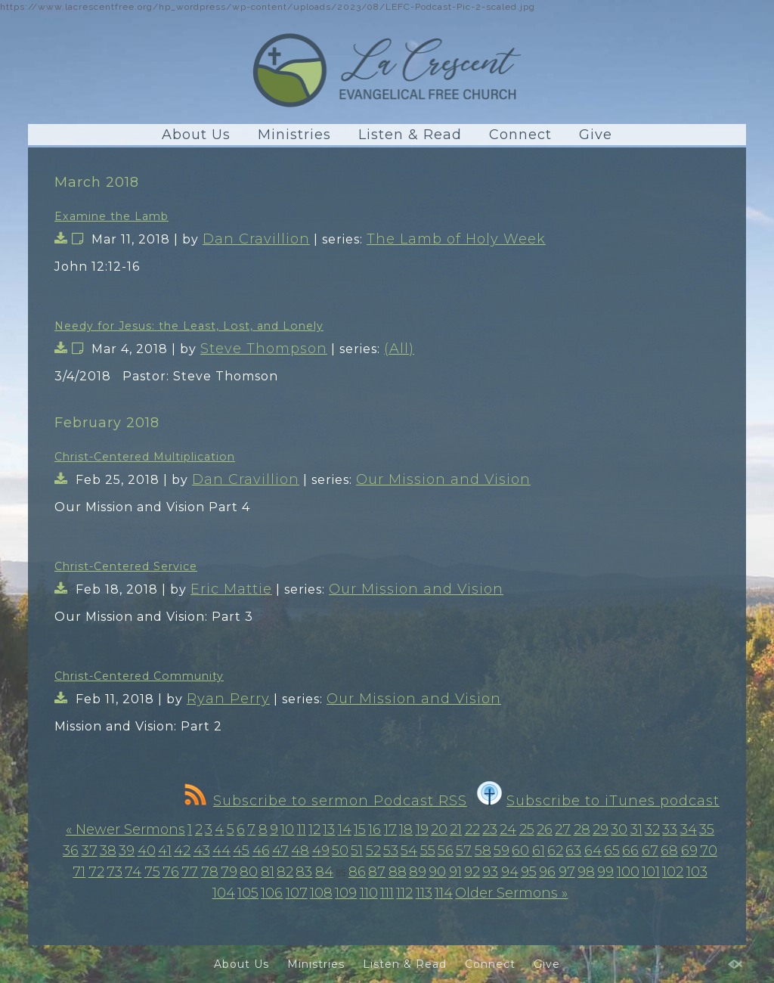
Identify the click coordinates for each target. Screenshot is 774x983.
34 (688, 829)
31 (636, 829)
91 (455, 872)
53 (390, 850)
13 (329, 829)
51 (357, 850)
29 (600, 829)
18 (406, 829)
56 (446, 850)
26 (545, 829)
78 (209, 872)
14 (344, 829)
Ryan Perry (228, 698)
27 (563, 829)
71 (79, 872)
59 (501, 850)
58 (483, 850)
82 (285, 872)
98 (586, 872)
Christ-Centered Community (139, 676)
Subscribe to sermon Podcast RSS (325, 800)
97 (567, 872)
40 (147, 850)
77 (189, 872)
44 (221, 850)
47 (280, 850)
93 (490, 872)
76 (171, 872)
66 (630, 850)
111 (387, 893)
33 (669, 829)
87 (376, 872)
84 (324, 872)
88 (398, 872)
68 (669, 850)
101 (651, 872)
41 (165, 850)
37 (90, 850)
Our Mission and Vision (443, 479)
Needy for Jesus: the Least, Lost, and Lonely (189, 326)
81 (267, 872)
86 (357, 872)
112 (404, 893)
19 (422, 829)
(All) (399, 348)
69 (689, 850)
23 (489, 829)
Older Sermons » (511, 893)
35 (706, 829)
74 (133, 872)
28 (582, 829)
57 (464, 850)
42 (182, 850)
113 (424, 893)
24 (508, 829)
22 (472, 829)
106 (272, 893)
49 (321, 850)
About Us (196, 134)
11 (301, 829)
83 (304, 872)
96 (547, 872)
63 (573, 850)
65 (612, 850)
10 (287, 829)
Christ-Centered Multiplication (144, 457)
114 (444, 893)
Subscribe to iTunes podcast (598, 800)
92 (472, 872)
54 (409, 850)
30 (619, 829)
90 (437, 872)
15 (360, 829)
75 (152, 872)
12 (314, 829)
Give (595, 134)
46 (261, 850)
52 (373, 850)
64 (593, 850)
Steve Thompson (263, 348)
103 (696, 872)
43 (202, 850)
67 (650, 850)
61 (538, 850)
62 (555, 850)
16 (374, 829)
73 (114, 872)
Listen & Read (410, 134)
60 (520, 850)
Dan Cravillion (256, 239)
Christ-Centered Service (125, 566)
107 (297, 893)
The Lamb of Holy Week (456, 239)
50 (340, 850)
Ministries (294, 134)
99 (605, 872)
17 (390, 829)
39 (127, 850)
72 (96, 872)
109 (346, 893)
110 (369, 893)
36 (71, 850)
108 (321, 893)
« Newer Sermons (125, 829)
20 (439, 829)
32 (652, 829)
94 (510, 872)
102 (672, 872)
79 (229, 872)
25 (526, 829)
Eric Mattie (231, 589)
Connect (520, 134)
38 (108, 850)
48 (300, 850)
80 (249, 872)
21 (456, 829)
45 (241, 850)
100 (628, 872)
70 (708, 850)
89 (417, 872)
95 (529, 872)
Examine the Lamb (111, 216)
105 (248, 893)
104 (223, 893)
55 (427, 850)
